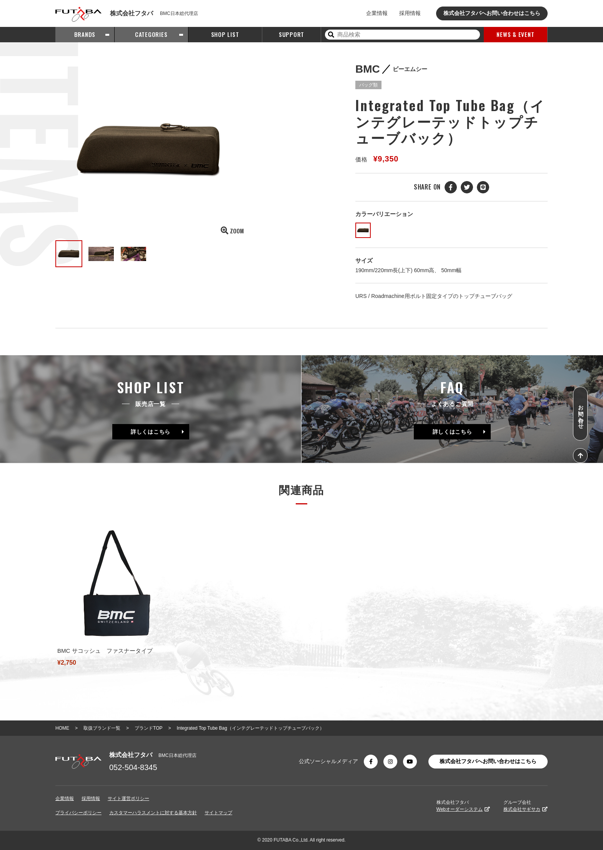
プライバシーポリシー (78, 812)
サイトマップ (218, 812)
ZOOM (232, 230)
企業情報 (377, 13)
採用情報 (410, 13)
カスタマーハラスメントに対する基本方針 (153, 812)
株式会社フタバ (463, 806)
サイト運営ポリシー (128, 798)
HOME (62, 728)
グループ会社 (525, 806)
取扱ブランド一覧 (101, 728)
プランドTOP (148, 728)
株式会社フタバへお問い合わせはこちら (491, 13)
